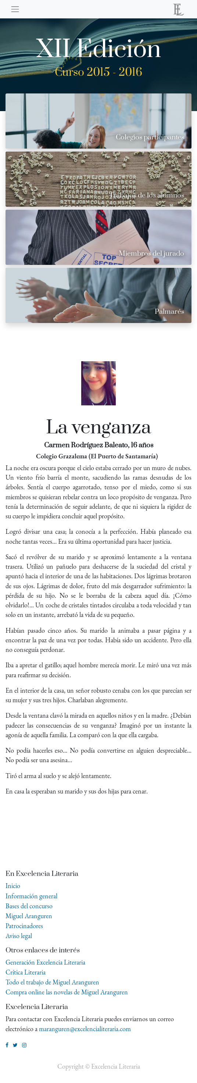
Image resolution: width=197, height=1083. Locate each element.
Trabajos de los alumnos (146, 195)
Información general (31, 896)
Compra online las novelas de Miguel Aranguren (67, 992)
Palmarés (169, 312)
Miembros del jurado (151, 253)
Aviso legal (19, 935)
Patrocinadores (24, 926)
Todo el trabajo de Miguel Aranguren (52, 982)
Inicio (13, 885)
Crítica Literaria (26, 972)
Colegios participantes (150, 137)
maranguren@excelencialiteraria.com (85, 1029)
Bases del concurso (29, 906)
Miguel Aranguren (29, 916)
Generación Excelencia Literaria (45, 962)
